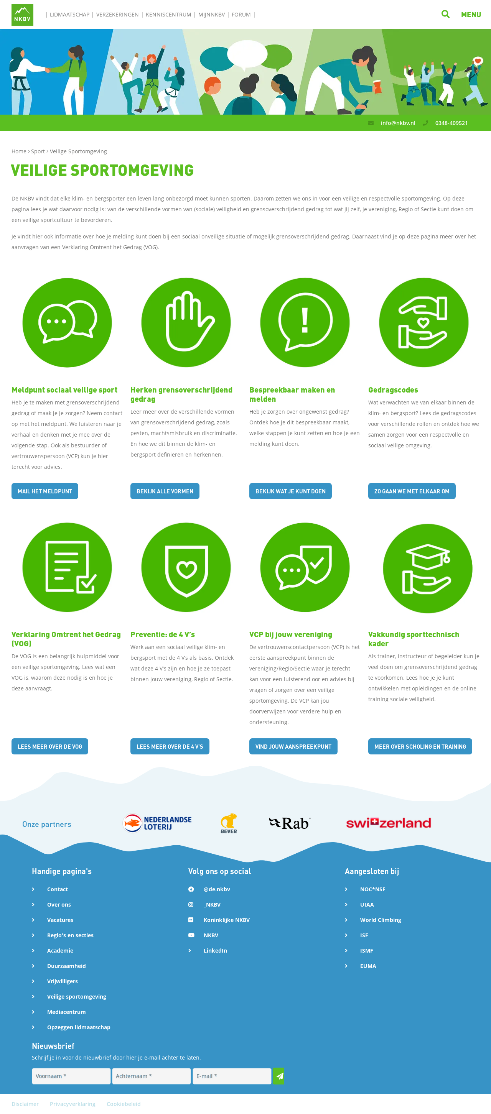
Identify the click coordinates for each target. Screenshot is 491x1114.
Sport (38, 151)
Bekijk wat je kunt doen (294, 491)
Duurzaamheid (66, 965)
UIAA (367, 904)
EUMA (368, 965)
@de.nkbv (217, 889)
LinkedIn (215, 950)
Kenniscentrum (168, 14)
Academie (60, 950)
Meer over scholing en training (425, 746)
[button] (471, 14)
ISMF (366, 950)
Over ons (59, 904)
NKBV (211, 935)
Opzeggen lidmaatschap (78, 1027)
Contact (57, 889)
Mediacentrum (66, 1011)
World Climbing (380, 919)
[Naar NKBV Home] (22, 14)
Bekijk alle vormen (168, 491)
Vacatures (60, 919)
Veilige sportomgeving (76, 996)
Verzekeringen (117, 14)
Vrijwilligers (62, 981)
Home (20, 151)
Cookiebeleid (124, 1103)
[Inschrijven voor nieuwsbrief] (281, 1076)
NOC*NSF (373, 889)
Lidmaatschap (69, 14)
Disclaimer (26, 1103)
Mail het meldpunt (48, 491)
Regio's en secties (70, 935)
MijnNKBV (211, 14)
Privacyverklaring (73, 1103)
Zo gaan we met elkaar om (416, 491)
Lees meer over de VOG (53, 746)
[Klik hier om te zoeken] (446, 14)
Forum (241, 14)
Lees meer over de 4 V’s (173, 746)
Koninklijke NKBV (227, 919)
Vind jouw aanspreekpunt (297, 746)
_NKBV (212, 904)
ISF (364, 935)
